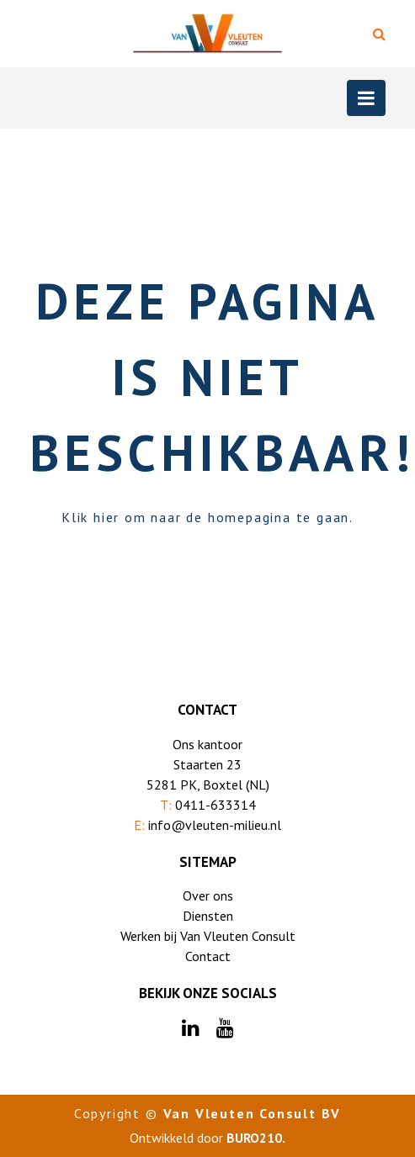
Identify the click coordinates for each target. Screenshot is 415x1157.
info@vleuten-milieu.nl (214, 824)
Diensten (208, 915)
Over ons (208, 895)
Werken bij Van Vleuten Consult (207, 935)
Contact (208, 956)
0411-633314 (215, 804)
